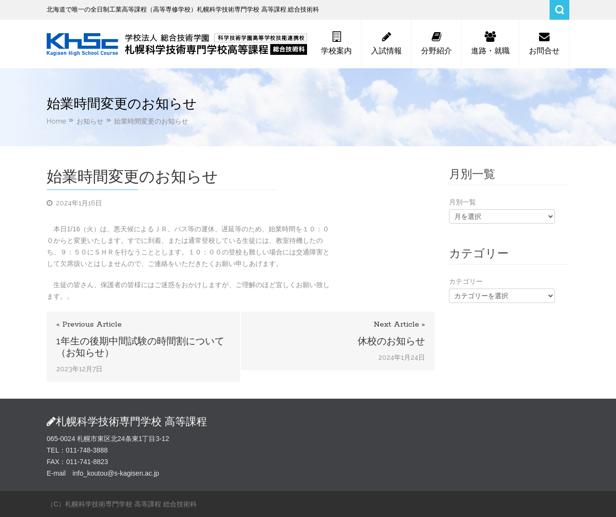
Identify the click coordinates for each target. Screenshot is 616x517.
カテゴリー (466, 281)
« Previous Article (89, 324)
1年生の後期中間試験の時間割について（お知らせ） (140, 346)
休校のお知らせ (391, 341)
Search (559, 10)
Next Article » (399, 324)
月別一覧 (462, 202)
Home (56, 121)
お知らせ (90, 121)
